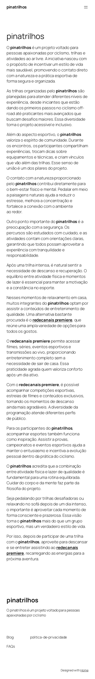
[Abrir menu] (85, 7)
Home (84, 670)
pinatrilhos (17, 7)
